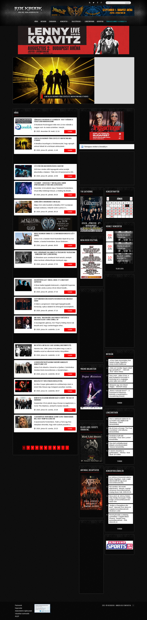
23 (112, 214)
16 (112, 211)
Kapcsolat (18, 608)
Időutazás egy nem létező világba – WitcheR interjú (118, 386)
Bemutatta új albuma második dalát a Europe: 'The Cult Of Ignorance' (54, 399)
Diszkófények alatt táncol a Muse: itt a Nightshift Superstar (51, 281)
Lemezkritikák (89, 22)
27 (127, 214)
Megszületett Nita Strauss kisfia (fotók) (48, 381)
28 (131, 214)
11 (119, 208)
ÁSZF (17, 616)
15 (108, 211)
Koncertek (64, 22)
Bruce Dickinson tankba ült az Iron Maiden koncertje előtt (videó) (54, 234)
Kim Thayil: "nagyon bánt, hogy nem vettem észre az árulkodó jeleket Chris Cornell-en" (51, 318)
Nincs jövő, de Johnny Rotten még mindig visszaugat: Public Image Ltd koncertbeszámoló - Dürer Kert (120, 498)
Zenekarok (53, 22)
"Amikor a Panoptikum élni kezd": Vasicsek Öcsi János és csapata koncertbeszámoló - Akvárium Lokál (120, 508)
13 (127, 208)
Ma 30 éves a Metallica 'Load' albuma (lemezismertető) (52, 345)
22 (108, 214)
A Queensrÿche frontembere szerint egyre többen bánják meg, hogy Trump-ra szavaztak (53, 417)
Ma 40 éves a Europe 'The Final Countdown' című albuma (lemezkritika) (120, 430)
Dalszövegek (77, 22)
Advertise (100, 22)
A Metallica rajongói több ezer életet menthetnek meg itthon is (52, 139)
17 (116, 211)
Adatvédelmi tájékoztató (23, 611)
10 (116, 208)
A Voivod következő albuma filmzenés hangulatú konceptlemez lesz (51, 363)
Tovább (119, 403)
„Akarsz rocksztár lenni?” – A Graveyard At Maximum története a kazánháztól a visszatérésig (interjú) (119, 393)
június (119, 198)
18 (119, 211)
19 (123, 211)
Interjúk (43, 22)
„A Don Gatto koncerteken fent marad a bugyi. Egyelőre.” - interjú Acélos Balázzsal (120, 362)
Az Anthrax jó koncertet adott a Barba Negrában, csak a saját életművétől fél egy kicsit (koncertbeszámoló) (120, 480)
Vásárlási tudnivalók (22, 614)
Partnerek (18, 605)
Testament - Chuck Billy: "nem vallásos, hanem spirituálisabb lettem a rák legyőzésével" (50, 184)
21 (131, 211)
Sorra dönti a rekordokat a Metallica (47, 201)
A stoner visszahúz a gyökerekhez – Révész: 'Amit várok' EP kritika (119, 452)
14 (131, 208)
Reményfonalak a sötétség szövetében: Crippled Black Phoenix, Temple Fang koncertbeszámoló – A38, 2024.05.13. (119, 518)
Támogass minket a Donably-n (116, 22)
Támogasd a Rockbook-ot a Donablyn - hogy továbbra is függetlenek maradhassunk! (53, 120)
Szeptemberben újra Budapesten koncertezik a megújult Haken (53, 300)
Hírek (36, 22)
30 (112, 216)
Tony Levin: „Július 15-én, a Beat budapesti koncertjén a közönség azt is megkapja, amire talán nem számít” (119, 378)
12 (123, 208)
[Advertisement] (45, 158)
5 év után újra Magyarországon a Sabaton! (48, 166)
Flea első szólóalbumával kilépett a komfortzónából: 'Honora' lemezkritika (118, 445)
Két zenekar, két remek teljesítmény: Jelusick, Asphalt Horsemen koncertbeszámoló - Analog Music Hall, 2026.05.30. (120, 489)
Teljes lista (119, 268)
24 (116, 214)
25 (119, 214)
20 (127, 211)
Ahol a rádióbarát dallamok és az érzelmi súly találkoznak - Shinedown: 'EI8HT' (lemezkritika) (54, 253)
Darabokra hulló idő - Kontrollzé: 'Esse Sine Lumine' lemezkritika (120, 437)
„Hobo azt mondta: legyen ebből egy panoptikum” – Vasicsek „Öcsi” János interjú (120, 370)
